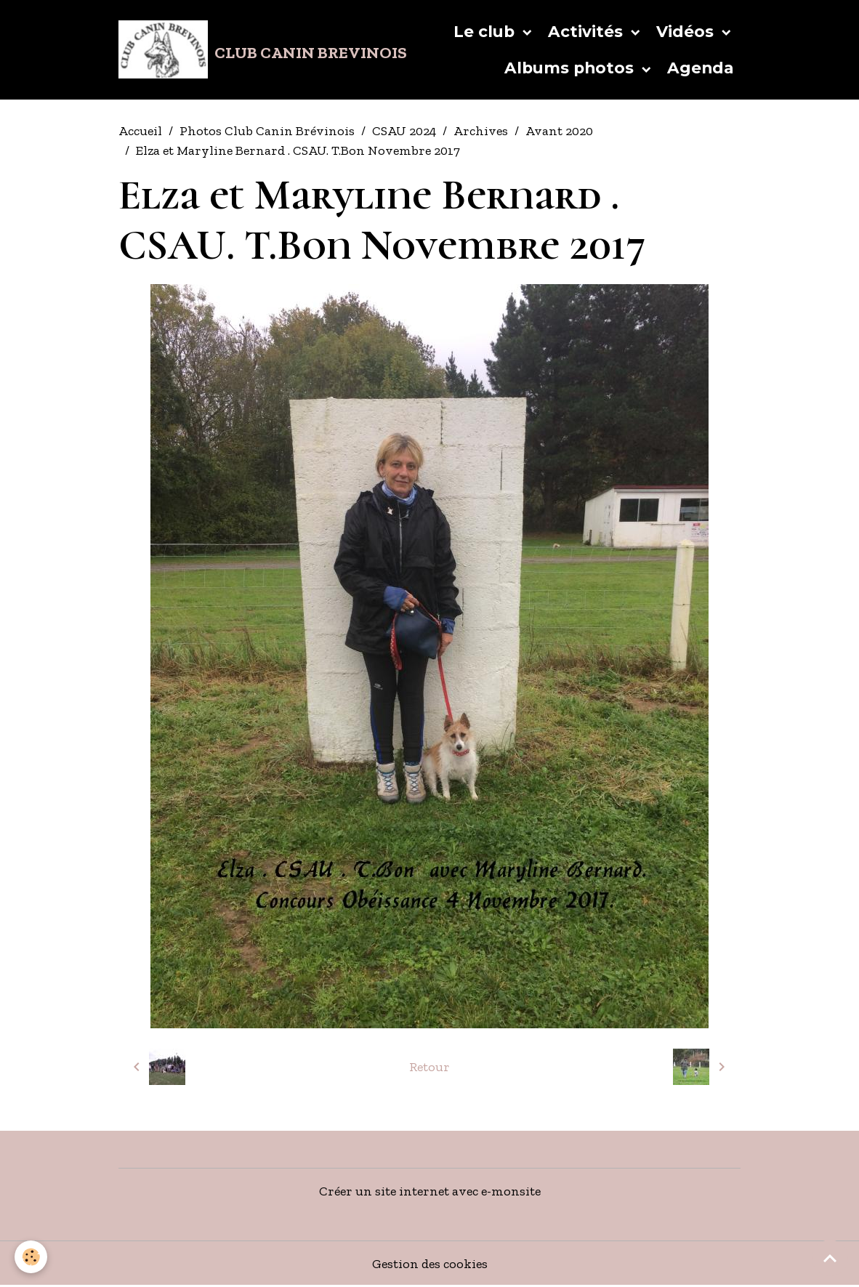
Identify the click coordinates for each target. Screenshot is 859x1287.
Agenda (700, 67)
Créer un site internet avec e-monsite (430, 1191)
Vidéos (687, 31)
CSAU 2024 (404, 131)
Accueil (140, 131)
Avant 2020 (559, 131)
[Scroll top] (830, 1258)
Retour (429, 1067)
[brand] (224, 49)
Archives (480, 131)
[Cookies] (31, 1256)
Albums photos (571, 67)
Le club (486, 31)
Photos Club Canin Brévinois (267, 131)
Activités (587, 31)
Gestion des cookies (430, 1264)
